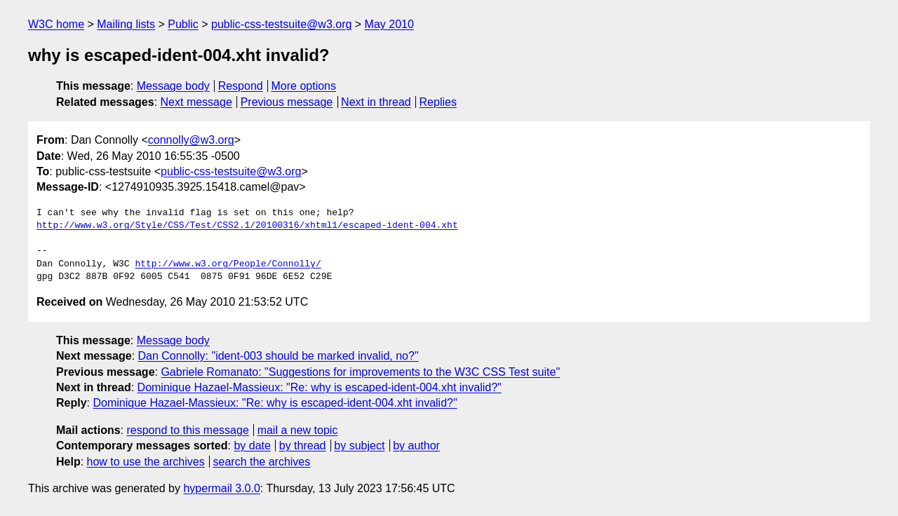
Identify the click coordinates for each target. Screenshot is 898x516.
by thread (302, 446)
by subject (359, 446)
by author (416, 446)
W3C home (56, 24)
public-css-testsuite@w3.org (281, 24)
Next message (196, 102)
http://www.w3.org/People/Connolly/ (228, 264)
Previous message (287, 102)
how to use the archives (146, 462)
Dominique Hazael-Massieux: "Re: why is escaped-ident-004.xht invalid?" (320, 387)
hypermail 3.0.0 (221, 488)
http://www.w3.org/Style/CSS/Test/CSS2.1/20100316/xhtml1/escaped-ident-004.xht (247, 225)
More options (304, 86)
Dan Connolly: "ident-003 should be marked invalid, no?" (278, 356)
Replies (438, 102)
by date (252, 446)
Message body (173, 86)
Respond (240, 86)
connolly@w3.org (191, 140)
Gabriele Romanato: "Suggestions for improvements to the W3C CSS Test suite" (360, 372)
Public (183, 24)
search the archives (262, 462)
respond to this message (187, 430)
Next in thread (376, 102)
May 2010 (389, 24)
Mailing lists (126, 24)
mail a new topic (297, 430)
